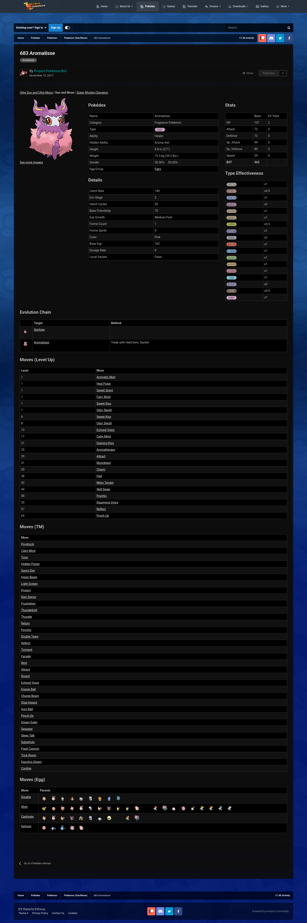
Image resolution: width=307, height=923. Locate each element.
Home (124, 10)
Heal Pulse (104, 383)
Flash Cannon (30, 748)
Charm (101, 469)
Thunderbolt (29, 610)
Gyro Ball (27, 709)
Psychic (102, 496)
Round (25, 676)
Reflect (101, 509)
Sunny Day (28, 570)
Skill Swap (103, 489)
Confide (26, 768)
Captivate (27, 816)
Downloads (260, 10)
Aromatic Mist (106, 377)
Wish (24, 807)
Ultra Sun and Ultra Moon (36, 92)
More (283, 10)
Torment (26, 649)
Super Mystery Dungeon (92, 92)
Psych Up (103, 515)
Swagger (27, 729)
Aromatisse (41, 342)
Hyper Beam (29, 577)
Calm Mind (104, 436)
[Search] (240, 28)
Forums (234, 10)
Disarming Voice (107, 502)
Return (25, 623)
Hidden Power (30, 564)
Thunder (26, 616)
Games (191, 10)
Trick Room (28, 755)
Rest (24, 663)
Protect (26, 590)
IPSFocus (40, 909)
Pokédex (170, 10)
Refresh (26, 826)
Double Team (30, 636)
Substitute (28, 742)
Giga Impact (29, 702)
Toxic (24, 557)
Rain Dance (28, 597)
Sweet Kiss (104, 403)
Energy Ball (28, 689)
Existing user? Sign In (31, 28)
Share (248, 73)
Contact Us (58, 913)
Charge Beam (30, 696)
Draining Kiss (105, 443)
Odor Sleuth (104, 410)
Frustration (28, 603)
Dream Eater (29, 722)
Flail (99, 476)
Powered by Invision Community (270, 911)
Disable (26, 797)
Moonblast (104, 463)
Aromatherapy (106, 449)
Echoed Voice (105, 430)
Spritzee (39, 329)
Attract (101, 456)
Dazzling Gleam (31, 762)
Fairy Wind (103, 397)
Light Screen (29, 583)
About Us (145, 10)
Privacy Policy (40, 913)
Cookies (72, 913)
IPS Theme (24, 909)
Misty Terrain (105, 482)
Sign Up (55, 27)
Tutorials (212, 10)
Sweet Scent (105, 390)
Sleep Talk (28, 735)
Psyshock (27, 544)
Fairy (158, 169)
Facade (26, 656)
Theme (23, 913)
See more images (31, 162)
